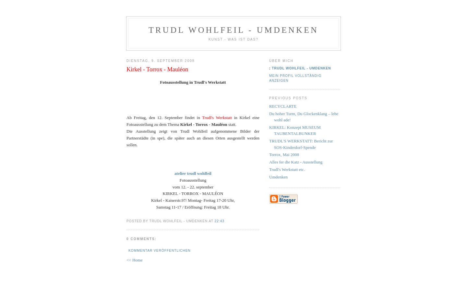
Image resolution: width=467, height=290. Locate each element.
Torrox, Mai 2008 (284, 154)
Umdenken (278, 177)
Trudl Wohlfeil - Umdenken (233, 30)
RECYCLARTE (282, 106)
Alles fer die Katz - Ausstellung (295, 162)
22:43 (219, 221)
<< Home (134, 260)
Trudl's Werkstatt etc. (287, 169)
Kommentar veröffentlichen (159, 250)
